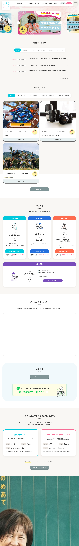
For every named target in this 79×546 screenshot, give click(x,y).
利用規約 (13, 254)
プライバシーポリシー (20, 254)
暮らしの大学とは (20, 3)
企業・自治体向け (45, 3)
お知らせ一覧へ (63, 78)
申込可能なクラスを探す (39, 251)
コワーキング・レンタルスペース (34, 3)
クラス (26, 3)
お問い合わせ (56, 3)
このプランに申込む (14, 251)
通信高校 (50, 3)
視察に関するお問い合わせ (38, 467)
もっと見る (38, 189)
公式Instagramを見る (38, 377)
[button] (18, 22)
